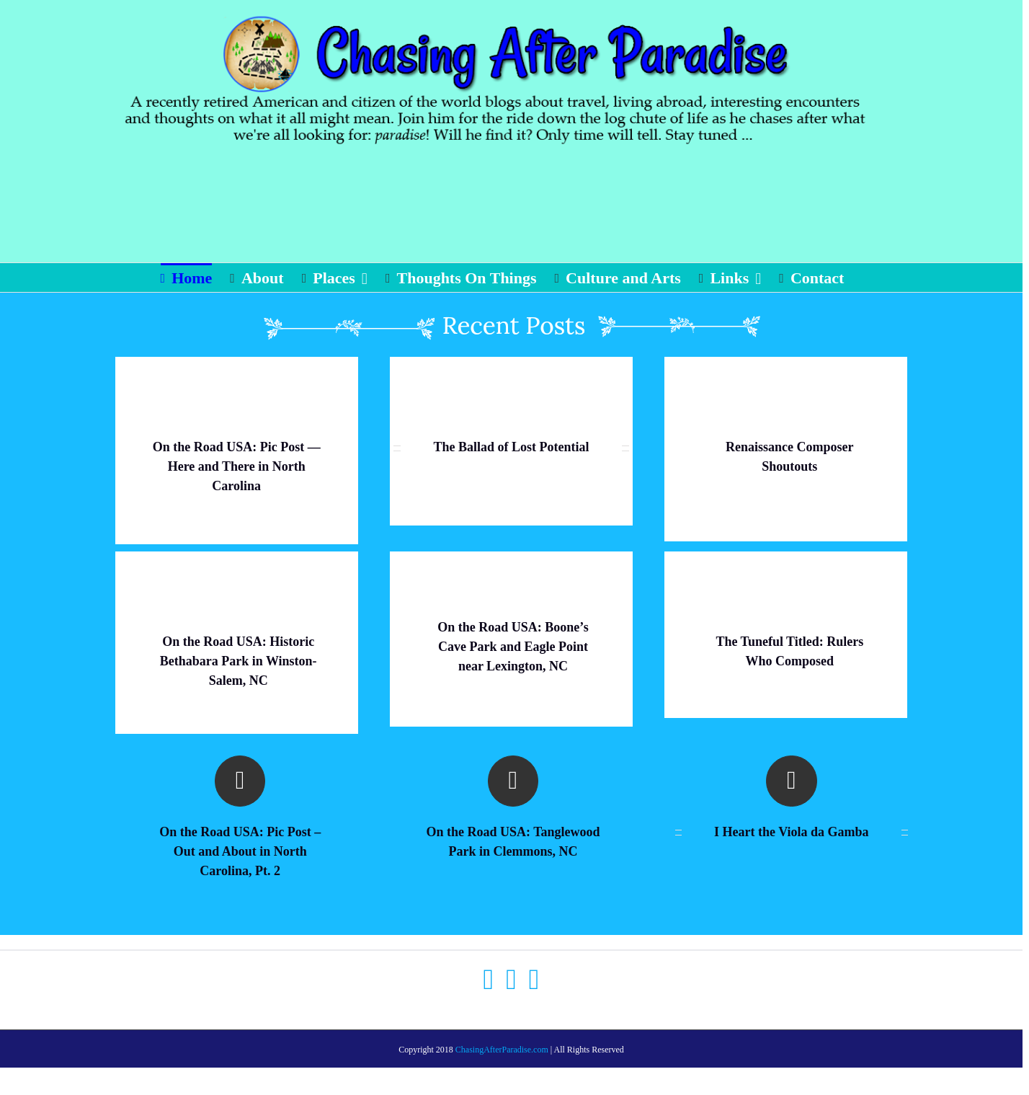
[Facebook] (489, 979)
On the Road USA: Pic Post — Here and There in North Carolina (237, 466)
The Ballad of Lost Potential (511, 447)
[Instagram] (534, 979)
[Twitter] (511, 979)
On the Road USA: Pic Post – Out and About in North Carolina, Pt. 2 (240, 851)
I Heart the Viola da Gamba (791, 832)
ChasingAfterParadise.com (501, 1050)
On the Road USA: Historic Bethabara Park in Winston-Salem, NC (238, 661)
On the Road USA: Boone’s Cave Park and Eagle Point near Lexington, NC (512, 646)
